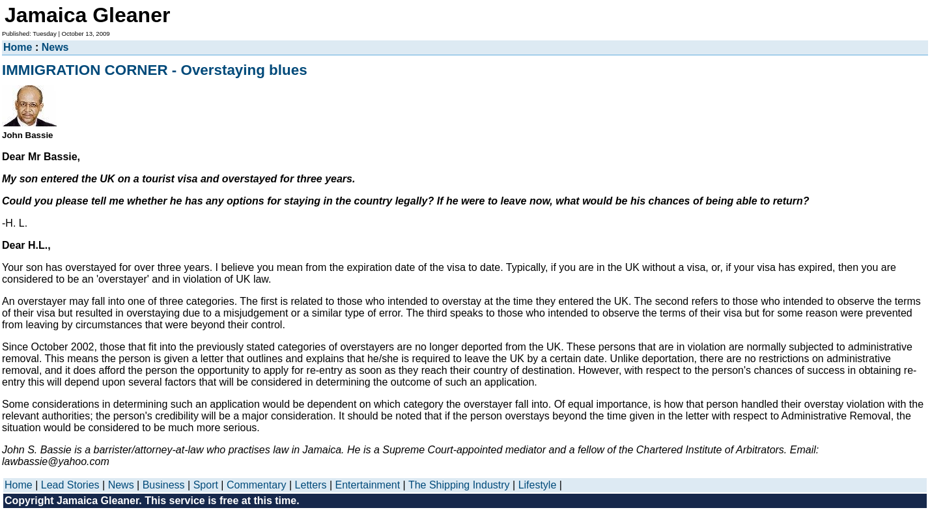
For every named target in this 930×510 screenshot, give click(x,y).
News (55, 47)
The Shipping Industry (459, 484)
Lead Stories (70, 484)
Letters (311, 484)
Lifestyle (537, 484)
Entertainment (368, 484)
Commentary (257, 484)
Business (164, 484)
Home (17, 47)
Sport (205, 484)
